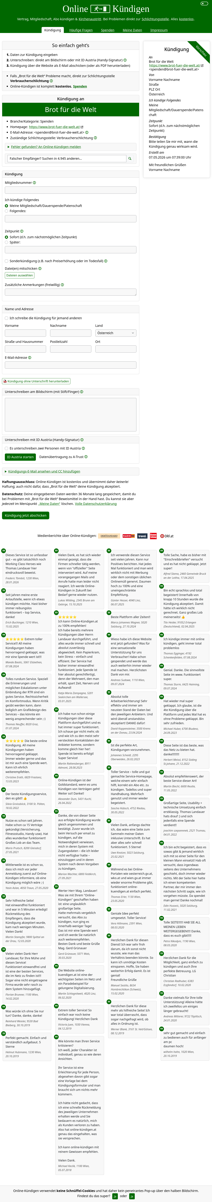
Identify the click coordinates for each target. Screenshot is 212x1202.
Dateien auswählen (19, 275)
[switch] (204, 3)
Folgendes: (18, 211)
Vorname (12, 325)
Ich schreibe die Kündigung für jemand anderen (46, 318)
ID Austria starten (20, 457)
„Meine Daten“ (49, 503)
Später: (15, 242)
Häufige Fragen (81, 30)
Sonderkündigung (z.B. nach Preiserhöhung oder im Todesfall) (56, 261)
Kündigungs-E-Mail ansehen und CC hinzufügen (44, 471)
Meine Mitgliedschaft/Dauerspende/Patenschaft (46, 205)
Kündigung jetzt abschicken (25, 515)
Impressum (159, 30)
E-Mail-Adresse (16, 357)
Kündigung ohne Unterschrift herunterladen (38, 381)
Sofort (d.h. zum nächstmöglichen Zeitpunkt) (43, 237)
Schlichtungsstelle (155, 19)
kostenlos (186, 19)
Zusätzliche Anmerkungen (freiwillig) (32, 284)
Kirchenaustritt (90, 19)
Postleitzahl (59, 341)
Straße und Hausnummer (24, 341)
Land (99, 325)
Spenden (107, 30)
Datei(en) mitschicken (21, 268)
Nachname (58, 325)
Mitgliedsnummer (18, 182)
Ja (115, 1196)
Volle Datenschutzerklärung (96, 503)
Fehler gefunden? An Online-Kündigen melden (46, 146)
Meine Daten (132, 30)
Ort (97, 341)
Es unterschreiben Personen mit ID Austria (45, 448)
